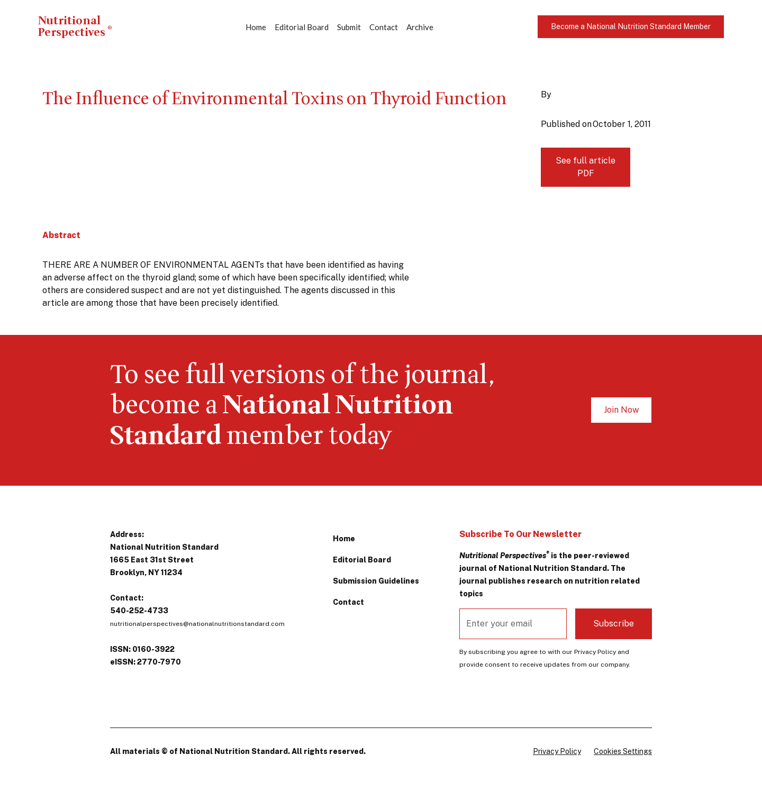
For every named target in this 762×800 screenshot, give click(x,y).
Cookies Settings (623, 751)
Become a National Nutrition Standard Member (631, 26)
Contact (383, 27)
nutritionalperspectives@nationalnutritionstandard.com (197, 624)
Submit (349, 27)
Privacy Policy (557, 751)
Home (256, 27)
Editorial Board (302, 27)
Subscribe (613, 624)
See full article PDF (585, 167)
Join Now (621, 410)
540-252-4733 (139, 610)
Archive (419, 27)
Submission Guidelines (376, 581)
